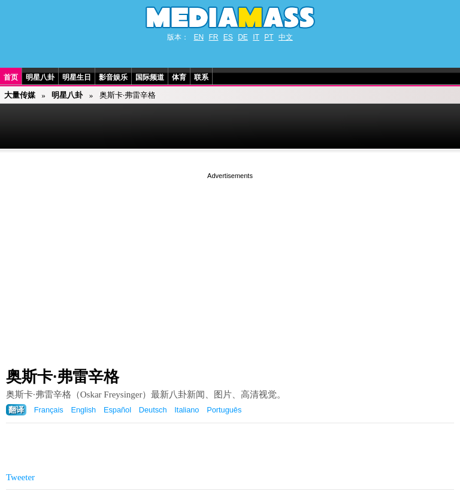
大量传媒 (19, 95)
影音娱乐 (113, 77)
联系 (201, 77)
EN (198, 37)
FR (213, 37)
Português (224, 409)
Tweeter (20, 477)
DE (243, 37)
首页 (11, 77)
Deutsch (153, 409)
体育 (179, 77)
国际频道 (149, 77)
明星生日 (76, 77)
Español (117, 409)
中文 (286, 37)
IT (256, 37)
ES (228, 37)
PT (268, 37)
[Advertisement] (230, 266)
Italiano (186, 409)
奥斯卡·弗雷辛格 (62, 376)
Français (48, 409)
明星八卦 (40, 77)
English (83, 409)
